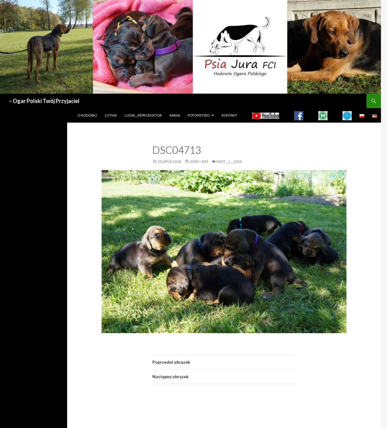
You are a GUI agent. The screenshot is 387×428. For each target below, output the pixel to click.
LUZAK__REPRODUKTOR (143, 115)
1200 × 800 (199, 161)
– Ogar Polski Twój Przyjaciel (44, 101)
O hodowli (87, 115)
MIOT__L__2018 (229, 161)
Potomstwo (199, 115)
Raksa (175, 115)
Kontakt (229, 115)
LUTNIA (111, 115)
